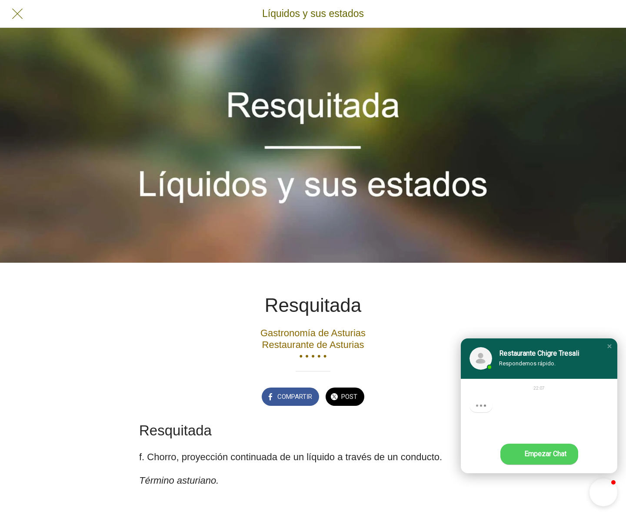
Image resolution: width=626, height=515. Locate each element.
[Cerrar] (17, 14)
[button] (609, 346)
